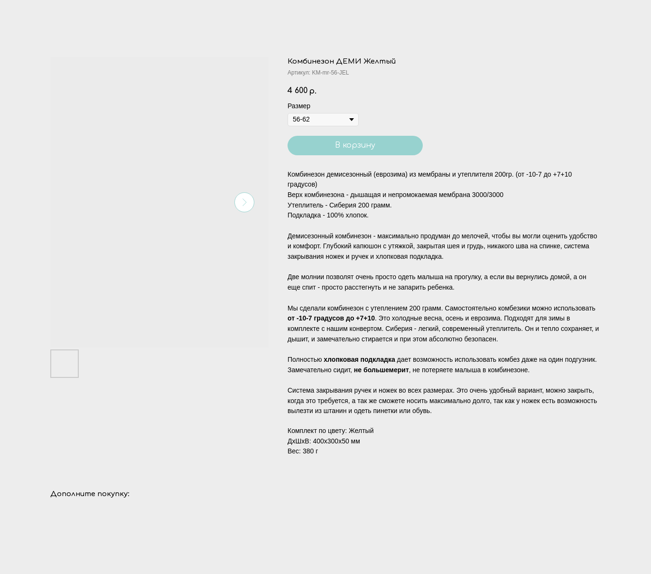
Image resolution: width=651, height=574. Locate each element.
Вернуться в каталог (51, 13)
